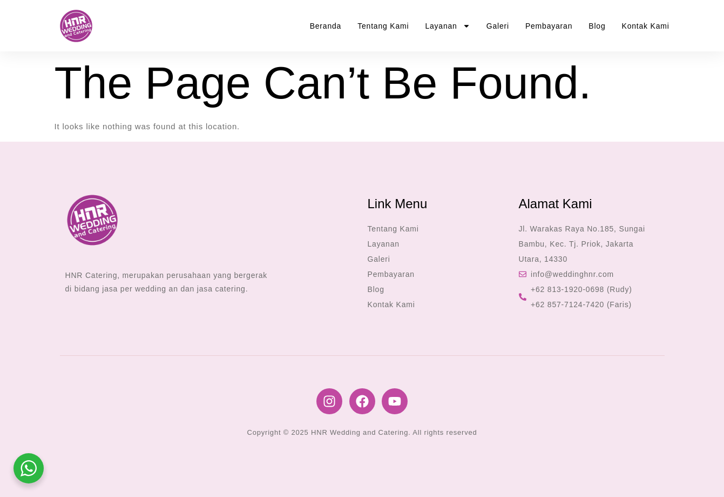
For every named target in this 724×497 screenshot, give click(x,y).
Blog (596, 26)
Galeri (497, 26)
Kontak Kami (645, 26)
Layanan (447, 26)
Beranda (326, 26)
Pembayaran (548, 26)
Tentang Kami (383, 26)
